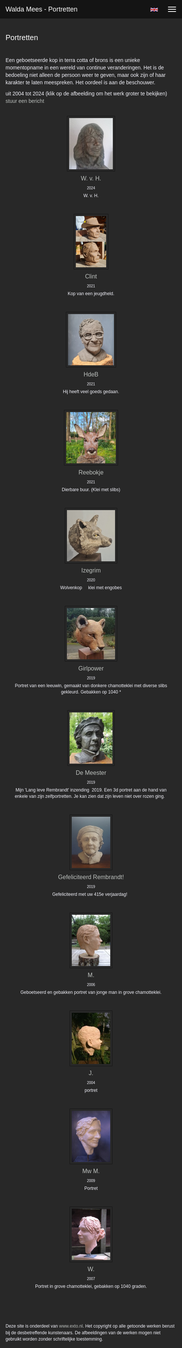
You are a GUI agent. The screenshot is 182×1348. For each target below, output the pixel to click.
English (154, 9)
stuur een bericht (25, 101)
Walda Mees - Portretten (41, 9)
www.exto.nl (71, 1326)
